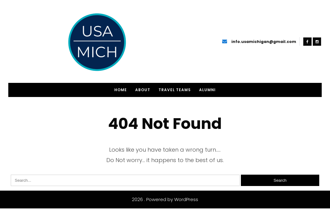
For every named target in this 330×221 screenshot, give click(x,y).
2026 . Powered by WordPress (165, 199)
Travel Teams (175, 89)
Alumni (207, 89)
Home (120, 89)
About (142, 89)
